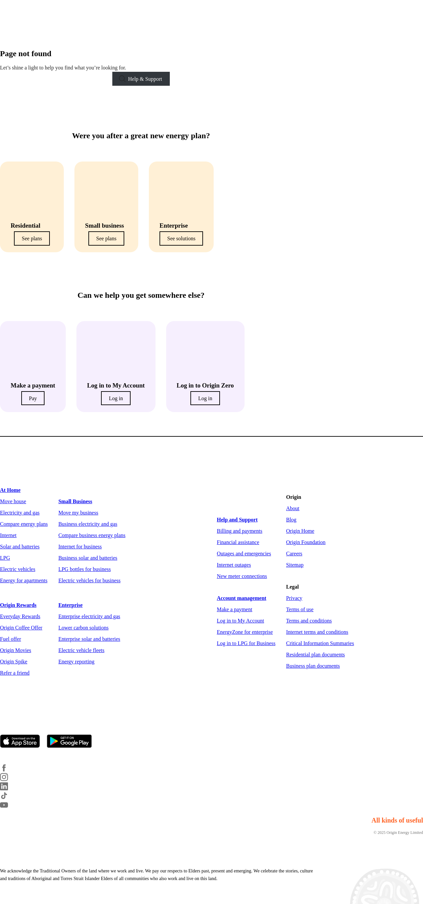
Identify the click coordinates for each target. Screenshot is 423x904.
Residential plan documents (315, 654)
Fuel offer (10, 639)
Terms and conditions (309, 620)
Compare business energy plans (92, 535)
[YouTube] (8, 807)
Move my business (78, 512)
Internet (8, 535)
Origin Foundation (306, 542)
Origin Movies (15, 650)
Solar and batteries (20, 546)
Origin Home (300, 531)
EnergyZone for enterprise (245, 632)
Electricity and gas (20, 512)
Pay (33, 398)
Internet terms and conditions (317, 632)
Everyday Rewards (20, 616)
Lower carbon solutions (83, 627)
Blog (291, 519)
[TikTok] (8, 798)
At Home (10, 490)
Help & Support (145, 79)
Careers (294, 553)
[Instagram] (8, 779)
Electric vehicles (17, 569)
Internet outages (234, 565)
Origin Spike (13, 661)
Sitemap (294, 565)
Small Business (75, 501)
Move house (13, 501)
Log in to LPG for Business (246, 643)
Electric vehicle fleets (81, 650)
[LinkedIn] (8, 788)
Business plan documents (313, 666)
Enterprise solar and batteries (89, 639)
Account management (241, 598)
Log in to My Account (240, 620)
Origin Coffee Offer (21, 627)
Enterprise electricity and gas (89, 616)
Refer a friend (15, 673)
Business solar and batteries (87, 558)
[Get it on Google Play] (72, 741)
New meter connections (242, 576)
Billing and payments (240, 531)
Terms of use (299, 609)
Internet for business (80, 546)
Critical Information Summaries (320, 643)
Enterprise (70, 605)
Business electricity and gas (87, 524)
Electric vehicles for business (89, 580)
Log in (116, 398)
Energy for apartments (24, 580)
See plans (32, 238)
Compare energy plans (24, 524)
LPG (5, 558)
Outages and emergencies (244, 553)
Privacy (294, 598)
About (292, 508)
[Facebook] (8, 770)
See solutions (181, 238)
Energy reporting (76, 661)
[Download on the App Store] (23, 741)
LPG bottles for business (84, 569)
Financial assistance (238, 542)
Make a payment (235, 609)
